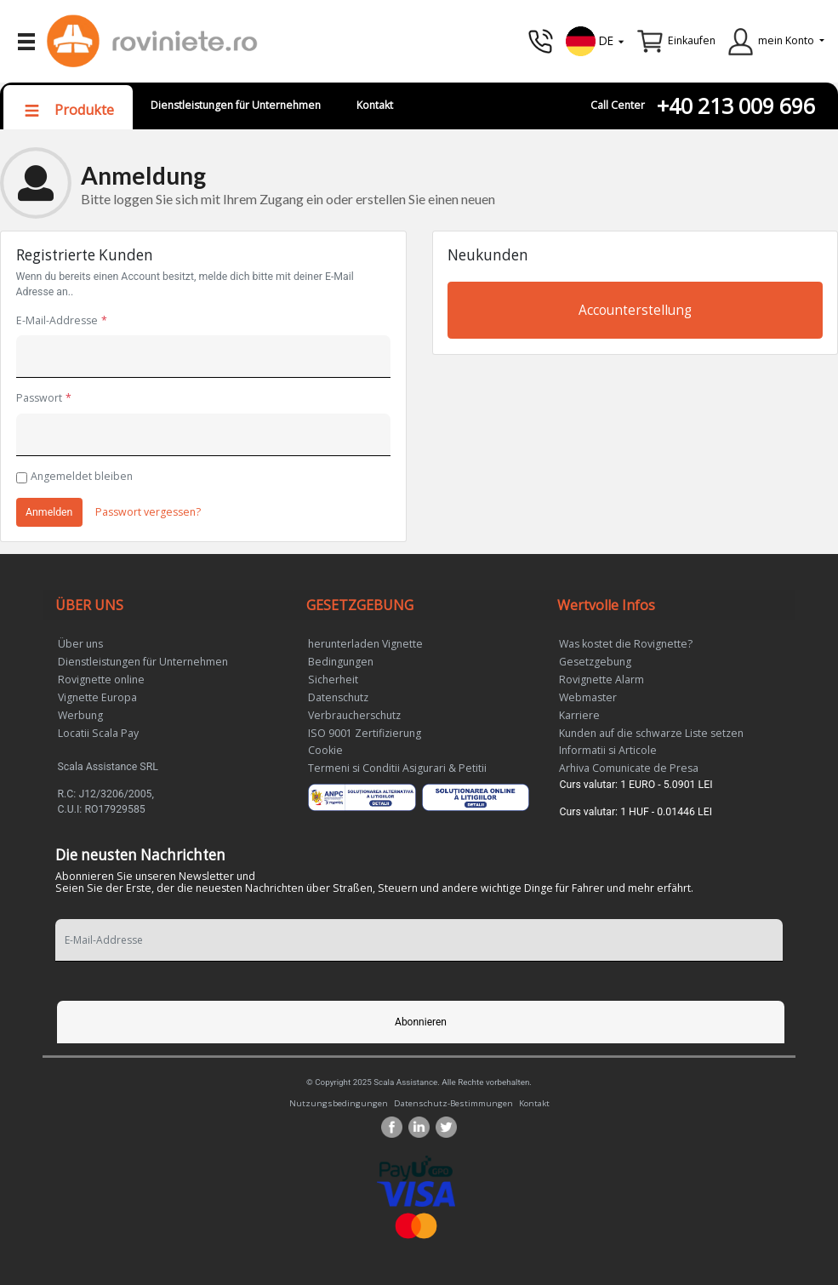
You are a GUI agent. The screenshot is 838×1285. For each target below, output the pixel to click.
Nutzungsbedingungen (338, 1103)
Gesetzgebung (595, 661)
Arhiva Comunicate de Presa (628, 768)
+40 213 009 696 (736, 106)
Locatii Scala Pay (98, 733)
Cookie (325, 750)
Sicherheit (333, 679)
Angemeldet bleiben (82, 476)
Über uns (80, 644)
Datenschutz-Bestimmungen (453, 1103)
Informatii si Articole (608, 750)
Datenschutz (338, 697)
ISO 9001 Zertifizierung (364, 733)
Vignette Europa (97, 697)
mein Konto (786, 40)
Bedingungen (340, 661)
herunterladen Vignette (365, 644)
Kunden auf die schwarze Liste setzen (651, 733)
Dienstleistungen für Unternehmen (236, 105)
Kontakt (374, 105)
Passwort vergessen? (148, 512)
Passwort (39, 398)
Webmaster (588, 697)
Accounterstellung (635, 310)
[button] (595, 39)
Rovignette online (101, 679)
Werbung (80, 715)
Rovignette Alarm (601, 679)
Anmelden (49, 512)
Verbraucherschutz (354, 715)
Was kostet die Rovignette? (626, 644)
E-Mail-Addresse (57, 320)
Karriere (579, 715)
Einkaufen (691, 40)
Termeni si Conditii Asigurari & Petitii (397, 768)
